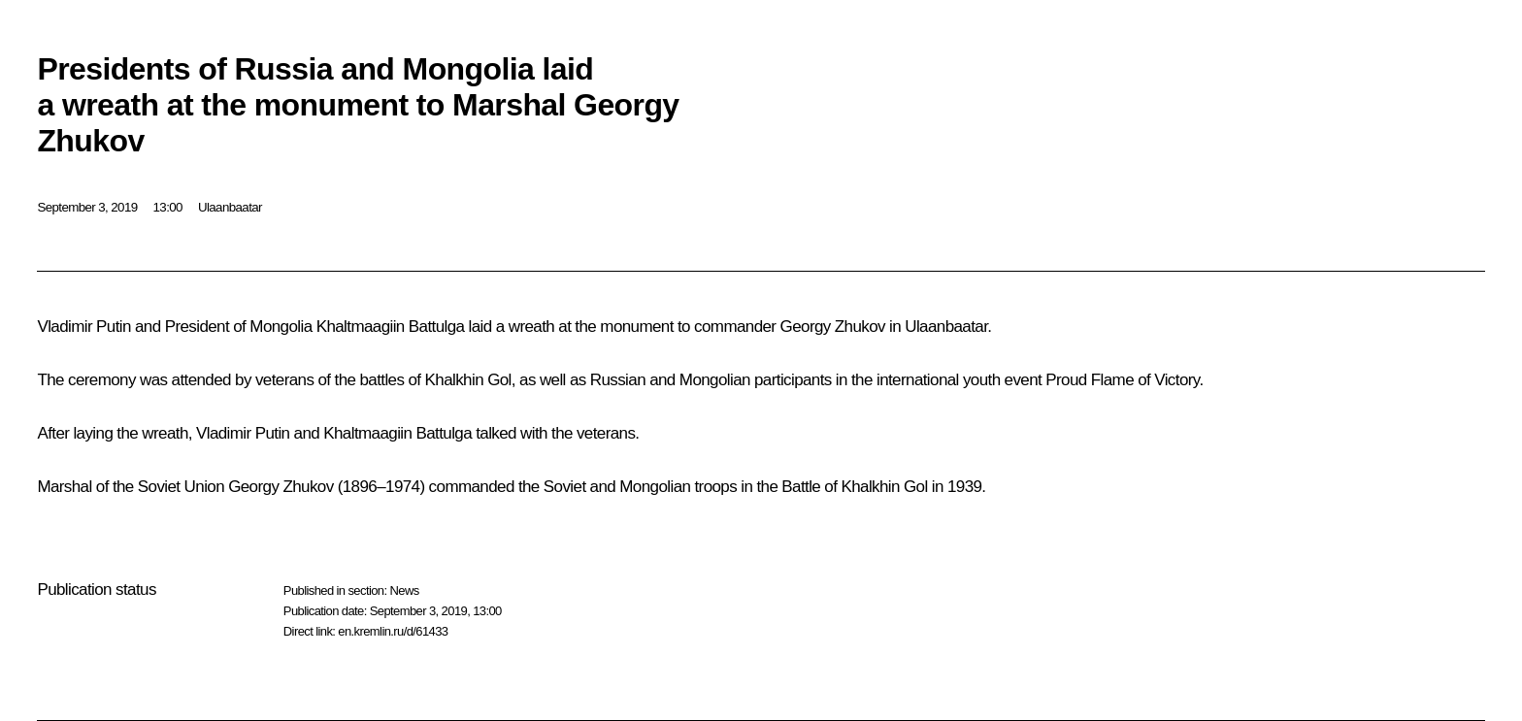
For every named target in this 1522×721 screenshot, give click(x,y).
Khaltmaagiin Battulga (390, 326)
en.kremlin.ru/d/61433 (392, 631)
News (403, 590)
